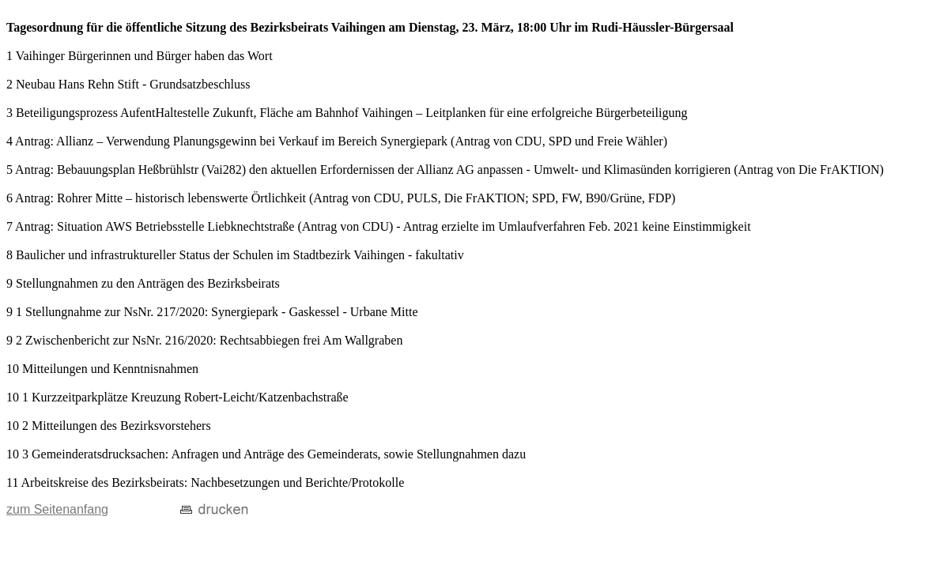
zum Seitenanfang (57, 509)
